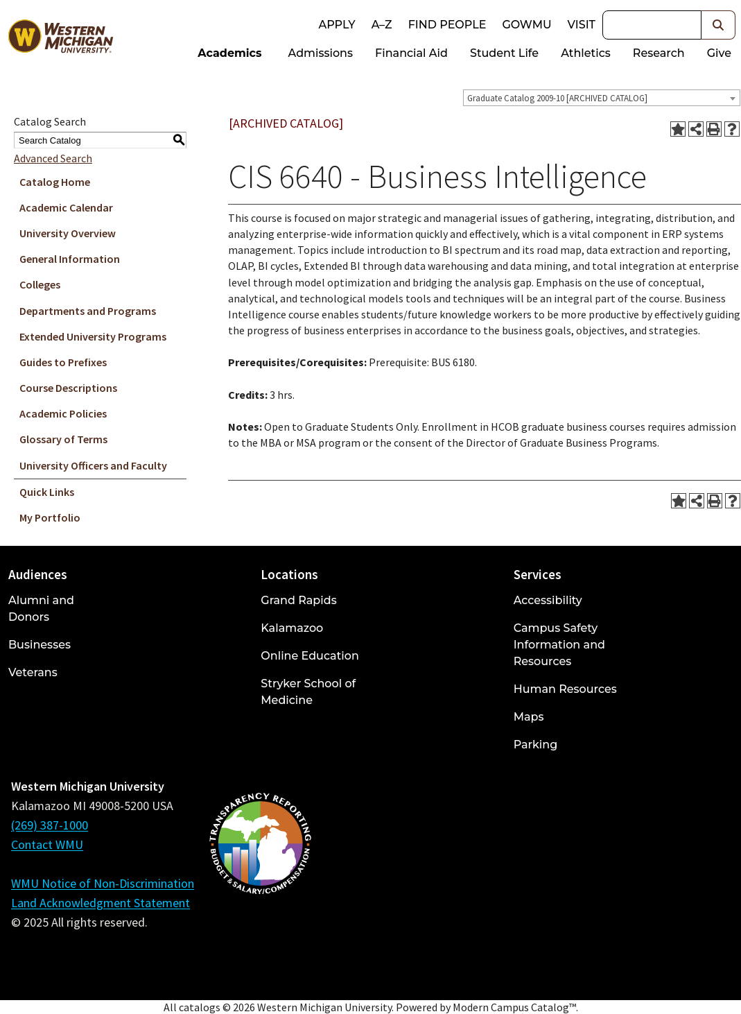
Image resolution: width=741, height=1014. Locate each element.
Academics (229, 53)
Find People (447, 24)
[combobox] (601, 97)
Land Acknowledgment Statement (100, 903)
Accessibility (548, 600)
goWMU (526, 24)
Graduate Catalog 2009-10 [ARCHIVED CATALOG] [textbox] (557, 98)
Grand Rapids (298, 600)
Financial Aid (411, 53)
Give (719, 53)
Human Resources (565, 689)
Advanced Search (53, 158)
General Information (69, 259)
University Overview (67, 233)
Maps (529, 716)
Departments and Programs (87, 311)
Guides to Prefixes (63, 362)
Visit (581, 24)
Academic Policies (63, 413)
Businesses (39, 644)
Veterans (33, 672)
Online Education (309, 655)
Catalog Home (54, 182)
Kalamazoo (292, 628)
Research (659, 53)
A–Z (382, 24)
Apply (336, 24)
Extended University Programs (92, 336)
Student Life (504, 53)
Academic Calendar (66, 207)
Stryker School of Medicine (308, 692)
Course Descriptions (68, 388)
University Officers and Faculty (93, 465)
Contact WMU (47, 844)
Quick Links (46, 492)
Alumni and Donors (41, 609)
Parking (536, 744)
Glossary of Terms (63, 439)
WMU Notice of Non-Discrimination (102, 883)
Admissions (321, 53)
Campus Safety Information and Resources (559, 644)
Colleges (39, 284)
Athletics (586, 53)
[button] (718, 25)
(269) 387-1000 (49, 825)
